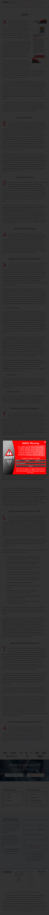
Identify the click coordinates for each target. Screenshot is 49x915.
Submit (30, 466)
